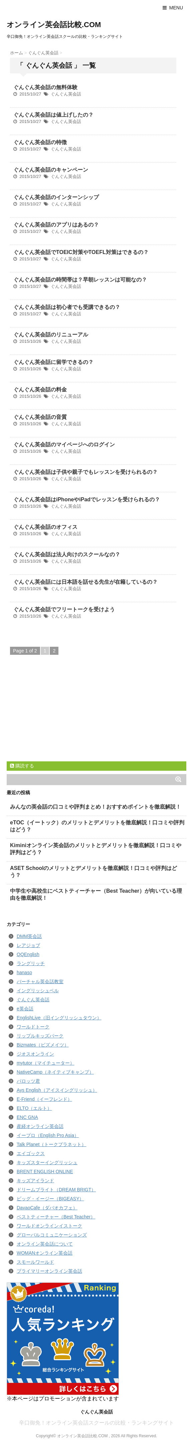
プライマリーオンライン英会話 (49, 1271)
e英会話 (25, 1008)
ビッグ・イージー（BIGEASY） (50, 1198)
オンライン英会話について (45, 1244)
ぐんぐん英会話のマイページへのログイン (64, 444)
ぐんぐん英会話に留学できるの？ (53, 362)
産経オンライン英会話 (40, 1126)
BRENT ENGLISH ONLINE (45, 1171)
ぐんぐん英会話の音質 (40, 417)
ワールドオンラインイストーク (49, 1225)
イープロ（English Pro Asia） (48, 1135)
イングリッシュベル (38, 990)
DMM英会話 (29, 936)
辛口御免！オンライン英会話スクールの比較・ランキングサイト (96, 1423)
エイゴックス (31, 1153)
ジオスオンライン (35, 1054)
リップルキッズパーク (40, 1035)
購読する (22, 765)
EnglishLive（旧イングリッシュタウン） (59, 1017)
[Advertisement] (57, 715)
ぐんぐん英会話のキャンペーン (50, 170)
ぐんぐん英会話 (66, 94)
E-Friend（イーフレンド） (44, 1099)
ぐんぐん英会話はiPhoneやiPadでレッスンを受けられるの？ (86, 499)
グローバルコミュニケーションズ (52, 1235)
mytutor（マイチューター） (45, 1063)
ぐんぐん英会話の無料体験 (45, 87)
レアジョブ (28, 945)
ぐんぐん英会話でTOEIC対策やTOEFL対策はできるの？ (81, 252)
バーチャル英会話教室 (40, 981)
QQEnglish (28, 954)
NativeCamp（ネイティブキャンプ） (55, 1072)
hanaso (24, 972)
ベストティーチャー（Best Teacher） (56, 1216)
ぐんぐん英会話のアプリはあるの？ (56, 225)
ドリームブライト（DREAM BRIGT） (56, 1189)
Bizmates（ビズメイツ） (43, 1045)
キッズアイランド (35, 1180)
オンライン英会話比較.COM (54, 24)
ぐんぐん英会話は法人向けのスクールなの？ (66, 554)
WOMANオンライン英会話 (44, 1253)
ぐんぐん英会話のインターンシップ (56, 197)
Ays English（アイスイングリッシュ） (57, 1090)
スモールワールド (35, 1262)
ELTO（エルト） (34, 1108)
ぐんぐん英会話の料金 (40, 389)
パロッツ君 (28, 1081)
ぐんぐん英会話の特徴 (40, 142)
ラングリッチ (31, 963)
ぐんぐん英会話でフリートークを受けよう (64, 609)
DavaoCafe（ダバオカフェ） (47, 1207)
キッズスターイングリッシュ (47, 1162)
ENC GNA (27, 1117)
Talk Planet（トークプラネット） (51, 1144)
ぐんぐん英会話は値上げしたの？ (53, 115)
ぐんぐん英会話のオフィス (45, 527)
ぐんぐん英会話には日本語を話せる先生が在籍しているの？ (85, 582)
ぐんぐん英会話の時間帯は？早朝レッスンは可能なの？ (80, 279)
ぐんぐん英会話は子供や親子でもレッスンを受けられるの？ (85, 472)
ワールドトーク (33, 1026)
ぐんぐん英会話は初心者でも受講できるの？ (66, 307)
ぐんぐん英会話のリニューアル (50, 334)
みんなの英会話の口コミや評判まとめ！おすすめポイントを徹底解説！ (95, 807)
